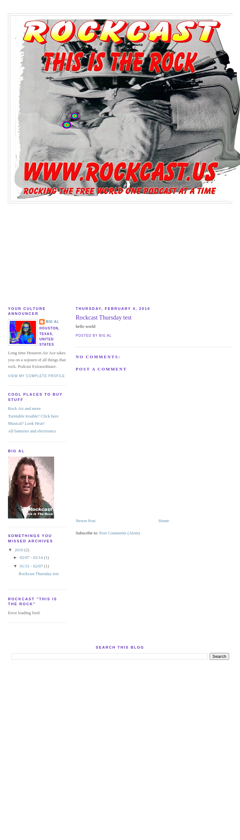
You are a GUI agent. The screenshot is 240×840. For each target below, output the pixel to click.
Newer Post (85, 520)
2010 (19, 549)
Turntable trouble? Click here (33, 416)
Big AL (52, 321)
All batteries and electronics (32, 430)
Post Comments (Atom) (119, 532)
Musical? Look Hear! (26, 423)
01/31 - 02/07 (32, 566)
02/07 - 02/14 (32, 557)
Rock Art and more (24, 408)
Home (163, 520)
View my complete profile (36, 376)
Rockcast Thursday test (103, 317)
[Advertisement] (120, 253)
